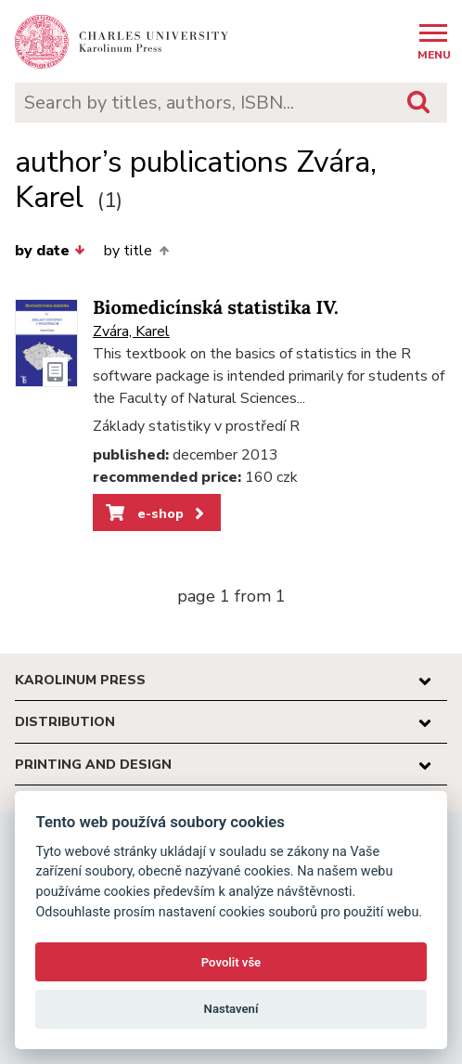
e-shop (156, 513)
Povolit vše (231, 962)
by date (50, 250)
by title (136, 250)
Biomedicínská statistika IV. (216, 307)
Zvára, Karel (131, 331)
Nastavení (231, 1009)
